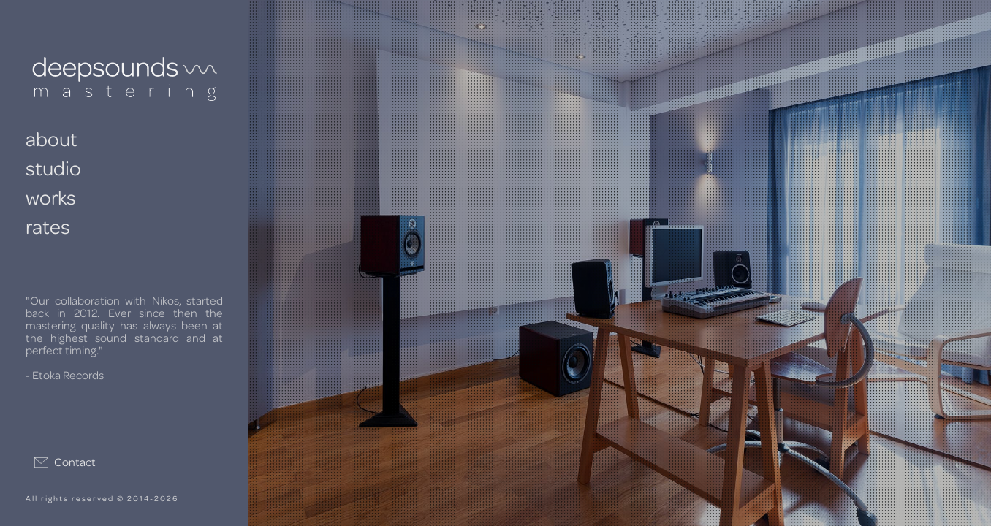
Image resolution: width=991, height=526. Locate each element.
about (51, 140)
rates (48, 228)
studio (53, 169)
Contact (75, 462)
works (51, 198)
